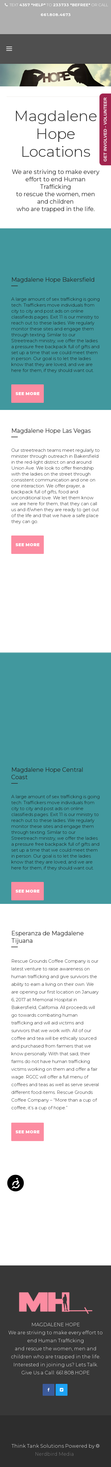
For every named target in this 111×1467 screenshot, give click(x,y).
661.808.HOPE (73, 1373)
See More (27, 393)
